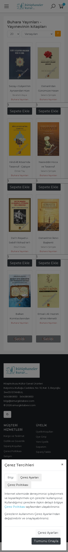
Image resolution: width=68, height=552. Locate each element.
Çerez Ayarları (48, 532)
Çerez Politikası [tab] (18, 485)
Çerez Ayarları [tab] (29, 477)
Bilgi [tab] (11, 477)
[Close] (62, 464)
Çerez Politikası (15, 506)
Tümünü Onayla (46, 541)
